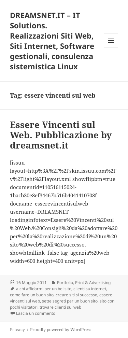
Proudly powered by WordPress (60, 330)
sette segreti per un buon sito (70, 301)
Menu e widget (111, 47)
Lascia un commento (35, 313)
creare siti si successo (76, 295)
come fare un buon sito (32, 295)
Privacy (17, 330)
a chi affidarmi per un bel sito (43, 289)
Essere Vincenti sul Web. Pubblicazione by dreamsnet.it (61, 134)
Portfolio (65, 282)
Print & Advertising (93, 282)
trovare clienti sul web (60, 307)
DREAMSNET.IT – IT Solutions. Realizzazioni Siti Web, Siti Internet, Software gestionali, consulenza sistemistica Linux (52, 40)
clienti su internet (89, 289)
